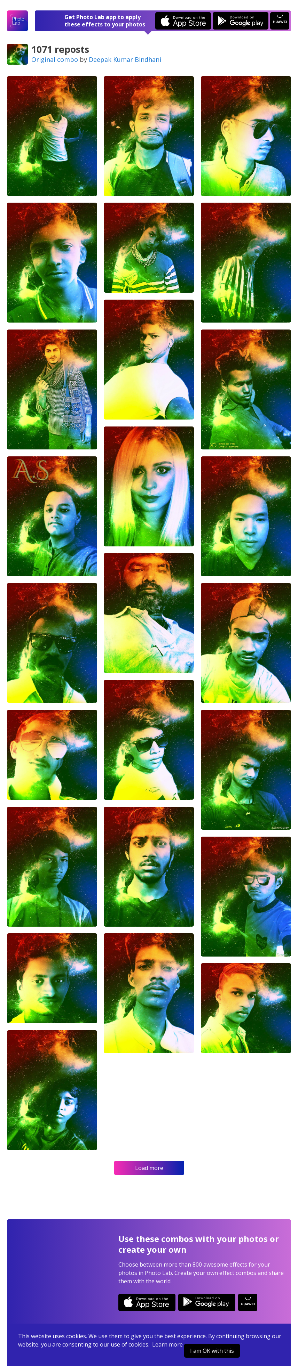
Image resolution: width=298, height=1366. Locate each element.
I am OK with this (212, 1351)
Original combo (54, 59)
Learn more (167, 1344)
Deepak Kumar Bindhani (125, 59)
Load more (149, 1168)
